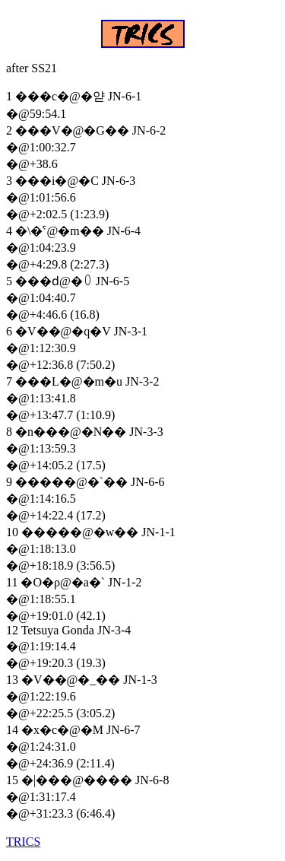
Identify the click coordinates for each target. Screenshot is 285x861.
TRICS (23, 841)
